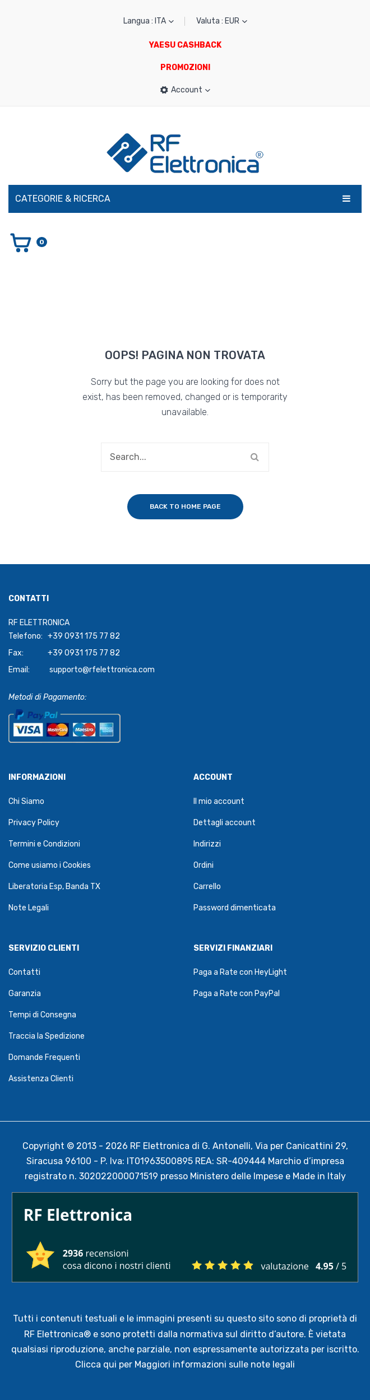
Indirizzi (207, 844)
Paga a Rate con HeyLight (240, 972)
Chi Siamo (26, 801)
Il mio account (218, 801)
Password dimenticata (234, 908)
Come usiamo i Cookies (49, 865)
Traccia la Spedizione (46, 1036)
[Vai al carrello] (27, 242)
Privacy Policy (33, 822)
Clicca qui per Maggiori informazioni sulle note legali (185, 1364)
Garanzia (24, 993)
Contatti (24, 972)
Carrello (207, 886)
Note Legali (28, 908)
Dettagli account (224, 822)
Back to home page (185, 506)
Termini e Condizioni (44, 844)
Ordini (203, 865)
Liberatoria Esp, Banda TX (54, 886)
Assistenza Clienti (40, 1078)
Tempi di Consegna (42, 1015)
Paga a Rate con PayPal (236, 993)
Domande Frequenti (44, 1057)
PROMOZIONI (185, 67)
